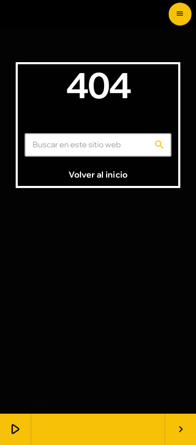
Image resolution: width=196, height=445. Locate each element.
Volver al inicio (98, 174)
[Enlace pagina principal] (30, 14)
